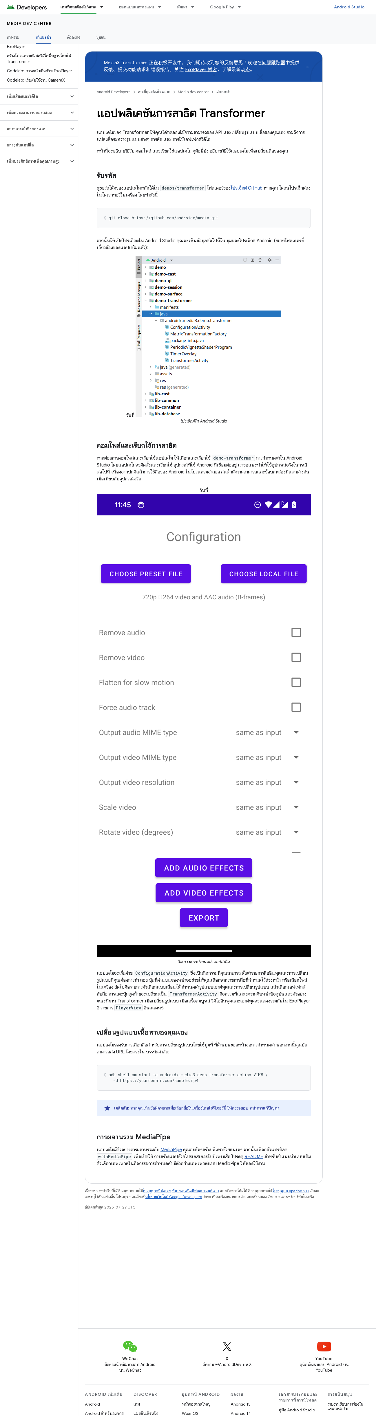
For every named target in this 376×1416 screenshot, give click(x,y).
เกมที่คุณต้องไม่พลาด (154, 91)
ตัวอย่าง (74, 37)
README (253, 1157)
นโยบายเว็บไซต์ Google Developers (173, 1196)
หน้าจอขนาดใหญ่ (196, 1404)
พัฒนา (182, 7)
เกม (137, 1404)
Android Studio (349, 7)
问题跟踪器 (273, 63)
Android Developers (113, 91)
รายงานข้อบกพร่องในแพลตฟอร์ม (345, 1406)
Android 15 (241, 1404)
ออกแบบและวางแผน (136, 7)
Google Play (222, 7)
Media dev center (29, 23)
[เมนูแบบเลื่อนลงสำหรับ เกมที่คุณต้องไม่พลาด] (104, 7)
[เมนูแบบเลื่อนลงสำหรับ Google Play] (242, 7)
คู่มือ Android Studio (297, 1410)
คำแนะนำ (223, 91)
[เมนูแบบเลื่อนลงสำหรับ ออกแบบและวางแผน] (162, 7)
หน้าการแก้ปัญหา (264, 1108)
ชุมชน (101, 37)
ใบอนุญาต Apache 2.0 (291, 1191)
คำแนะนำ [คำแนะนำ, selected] (43, 37)
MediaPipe (171, 1150)
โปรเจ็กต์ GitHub (246, 188)
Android (92, 1404)
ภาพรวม (13, 37)
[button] (34, 96)
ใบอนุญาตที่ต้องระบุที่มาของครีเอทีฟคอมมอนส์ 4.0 (181, 1191)
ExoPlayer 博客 (201, 70)
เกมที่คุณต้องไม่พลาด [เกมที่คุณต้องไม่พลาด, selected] (78, 7)
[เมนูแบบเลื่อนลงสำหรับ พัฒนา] (195, 7)
